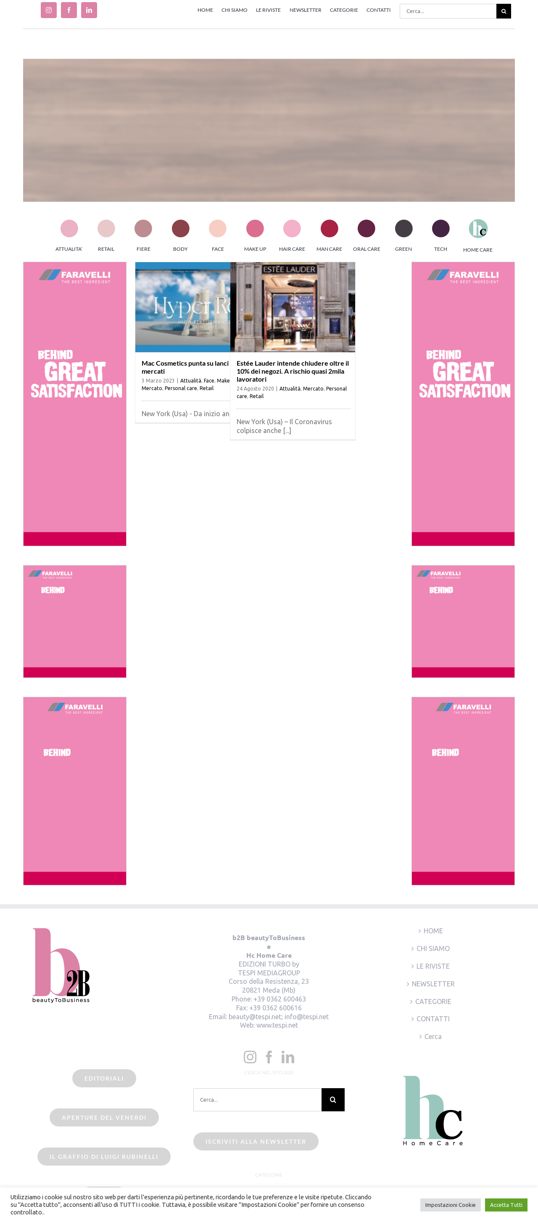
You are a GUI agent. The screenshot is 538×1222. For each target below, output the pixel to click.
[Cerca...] (448, 11)
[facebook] (69, 10)
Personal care (181, 388)
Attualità (190, 380)
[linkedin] (89, 10)
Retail (207, 388)
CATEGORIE (433, 1001)
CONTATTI (433, 1019)
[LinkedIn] (288, 1057)
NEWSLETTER (433, 984)
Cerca (433, 1036)
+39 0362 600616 (275, 1008)
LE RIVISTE (433, 966)
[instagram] (49, 10)
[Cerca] (503, 11)
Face (209, 380)
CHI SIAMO (433, 948)
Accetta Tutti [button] (506, 1205)
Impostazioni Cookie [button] (450, 1205)
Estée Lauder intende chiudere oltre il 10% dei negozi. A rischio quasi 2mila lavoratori (293, 371)
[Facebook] (269, 1057)
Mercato (152, 388)
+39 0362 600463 (279, 999)
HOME (433, 931)
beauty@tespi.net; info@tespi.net (279, 1016)
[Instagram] (250, 1057)
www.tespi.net (277, 1025)
